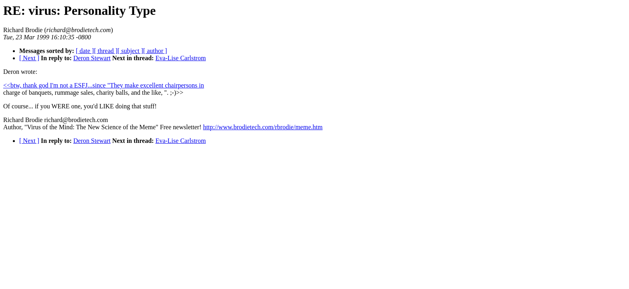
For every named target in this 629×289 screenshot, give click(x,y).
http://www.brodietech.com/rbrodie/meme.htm (263, 127)
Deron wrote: (20, 71)
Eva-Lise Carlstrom (180, 58)
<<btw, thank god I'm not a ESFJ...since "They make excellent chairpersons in (103, 85)
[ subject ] (130, 50)
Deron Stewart (92, 58)
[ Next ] (29, 58)
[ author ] (155, 50)
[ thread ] (106, 50)
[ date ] (85, 50)
